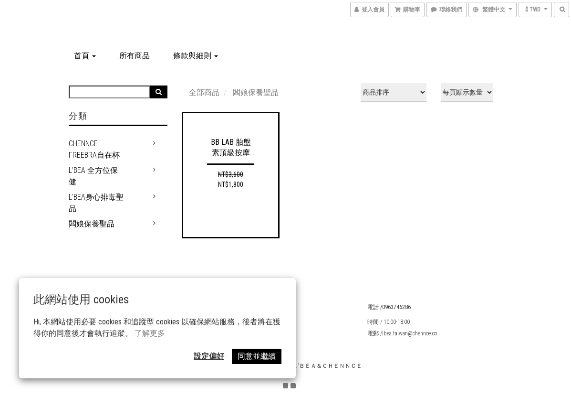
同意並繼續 (257, 356)
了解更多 (150, 333)
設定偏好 (209, 356)
